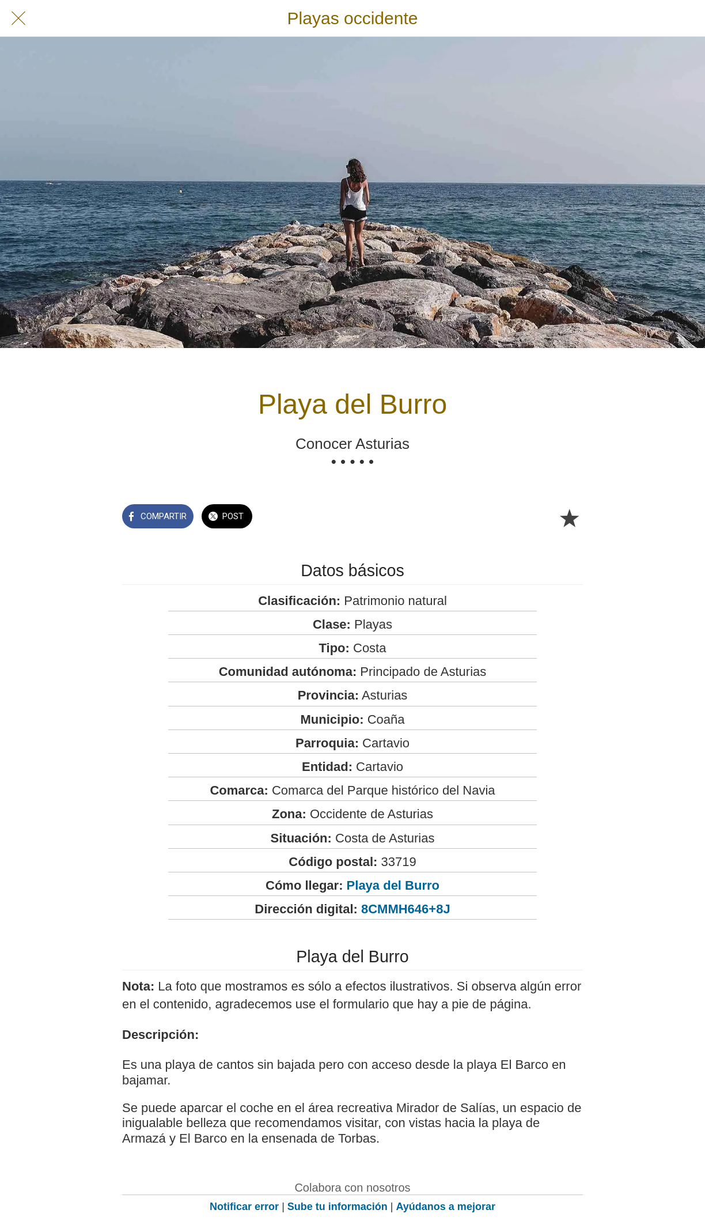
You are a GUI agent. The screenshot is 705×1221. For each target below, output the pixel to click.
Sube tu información (337, 1206)
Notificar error (244, 1206)
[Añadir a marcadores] (569, 517)
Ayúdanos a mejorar (445, 1206)
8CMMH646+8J (405, 909)
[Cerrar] (18, 18)
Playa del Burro (393, 885)
